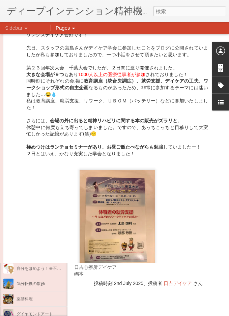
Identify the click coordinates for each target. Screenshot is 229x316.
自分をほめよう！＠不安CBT (43, 268)
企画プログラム (31, 177)
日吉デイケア (178, 283)
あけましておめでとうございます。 (49, 223)
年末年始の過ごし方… (37, 238)
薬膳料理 (25, 298)
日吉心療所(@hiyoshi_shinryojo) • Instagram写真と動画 (154, 241)
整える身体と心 (31, 192)
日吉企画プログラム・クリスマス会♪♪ (51, 253)
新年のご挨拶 (29, 208)
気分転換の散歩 (31, 283)
